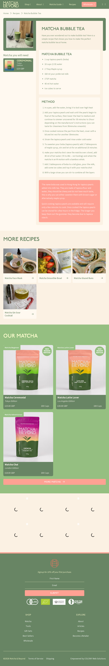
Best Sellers (28, 635)
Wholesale (28, 640)
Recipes (72, 4)
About (81, 621)
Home (6, 13)
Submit (54, 593)
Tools (28, 626)
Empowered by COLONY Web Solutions (88, 658)
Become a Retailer (81, 635)
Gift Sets (28, 631)
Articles (81, 626)
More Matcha (54, 482)
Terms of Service (35, 658)
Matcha (28, 621)
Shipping (50, 658)
